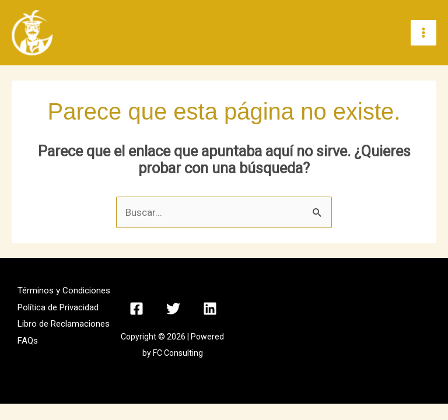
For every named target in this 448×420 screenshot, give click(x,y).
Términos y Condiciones (64, 291)
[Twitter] (173, 309)
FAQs (28, 341)
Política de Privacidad (58, 308)
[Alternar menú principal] (423, 33)
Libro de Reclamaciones (64, 325)
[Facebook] (136, 309)
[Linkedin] (210, 309)
